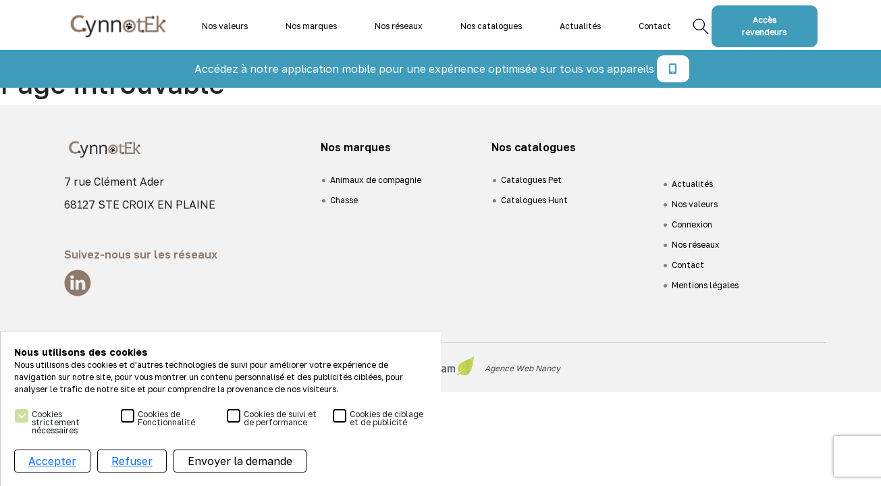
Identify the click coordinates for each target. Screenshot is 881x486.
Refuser (132, 461)
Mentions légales (705, 285)
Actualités (580, 26)
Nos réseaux (399, 26)
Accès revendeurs (764, 26)
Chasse (344, 200)
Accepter (52, 461)
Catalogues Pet (531, 180)
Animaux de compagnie (375, 180)
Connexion (692, 224)
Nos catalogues (491, 26)
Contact (655, 26)
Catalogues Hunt (534, 200)
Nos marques (311, 26)
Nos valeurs (225, 26)
